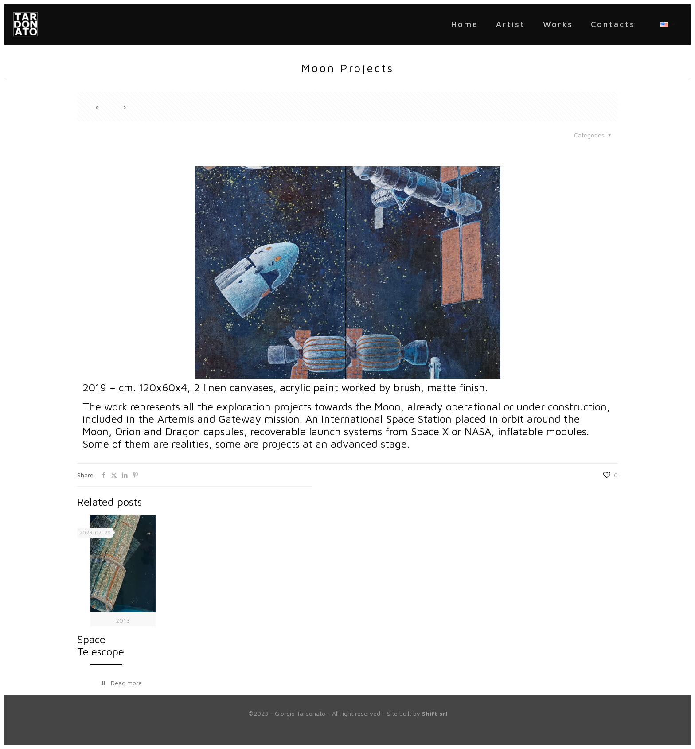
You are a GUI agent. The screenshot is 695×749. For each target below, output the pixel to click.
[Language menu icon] (667, 24)
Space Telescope (100, 645)
